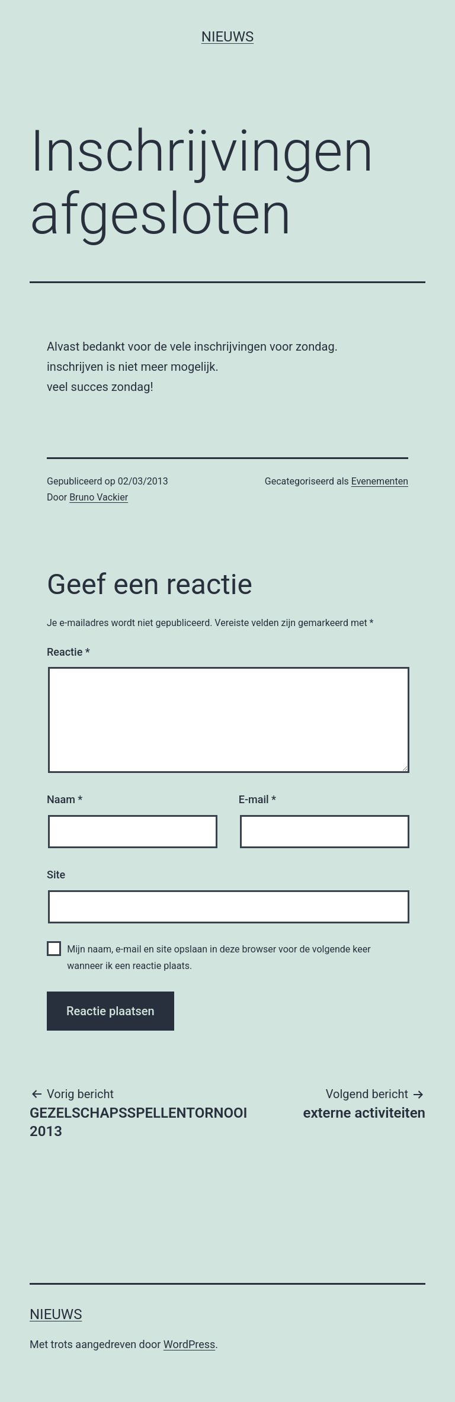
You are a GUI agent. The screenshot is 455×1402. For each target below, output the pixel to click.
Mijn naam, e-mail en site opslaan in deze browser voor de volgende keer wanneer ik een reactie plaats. (218, 957)
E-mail (257, 799)
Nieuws (227, 36)
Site (56, 874)
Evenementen (379, 481)
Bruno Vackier (98, 497)
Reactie (68, 652)
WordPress (189, 1344)
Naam (64, 799)
